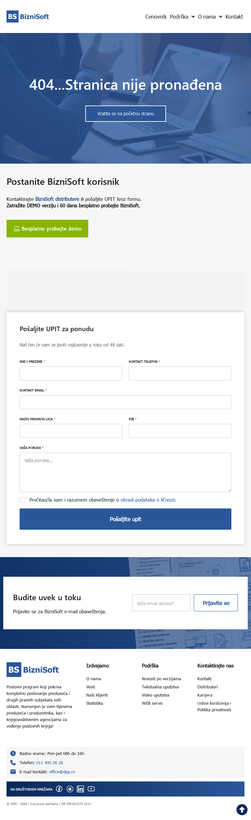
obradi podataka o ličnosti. (149, 500)
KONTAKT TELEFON (144, 361)
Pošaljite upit (125, 519)
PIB (133, 419)
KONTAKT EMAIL (33, 390)
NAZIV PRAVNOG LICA (37, 419)
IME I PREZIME (32, 361)
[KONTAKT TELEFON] (180, 373)
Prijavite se (216, 603)
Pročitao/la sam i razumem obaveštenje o (103, 500)
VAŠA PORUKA (31, 448)
